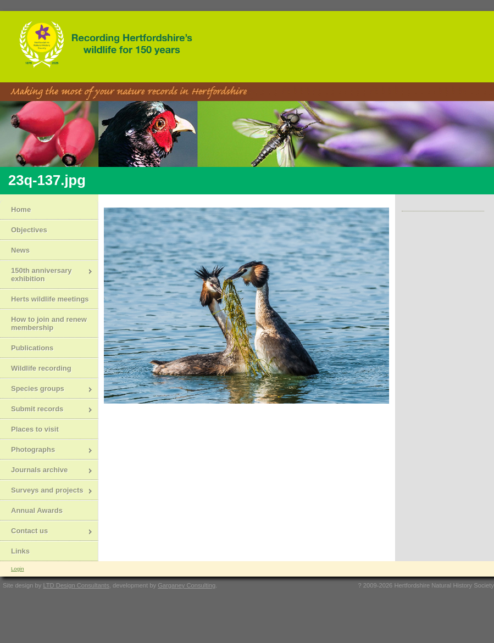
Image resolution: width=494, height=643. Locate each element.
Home (21, 209)
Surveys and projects (46, 491)
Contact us (46, 532)
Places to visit (35, 429)
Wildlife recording (41, 368)
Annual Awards (37, 510)
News (20, 250)
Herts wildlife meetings (50, 299)
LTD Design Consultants (76, 585)
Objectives (29, 230)
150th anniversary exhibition (46, 274)
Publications (32, 348)
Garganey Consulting (186, 585)
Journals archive (46, 471)
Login (17, 569)
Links (20, 551)
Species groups (46, 389)
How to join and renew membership (49, 323)
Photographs (46, 450)
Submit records (46, 410)
